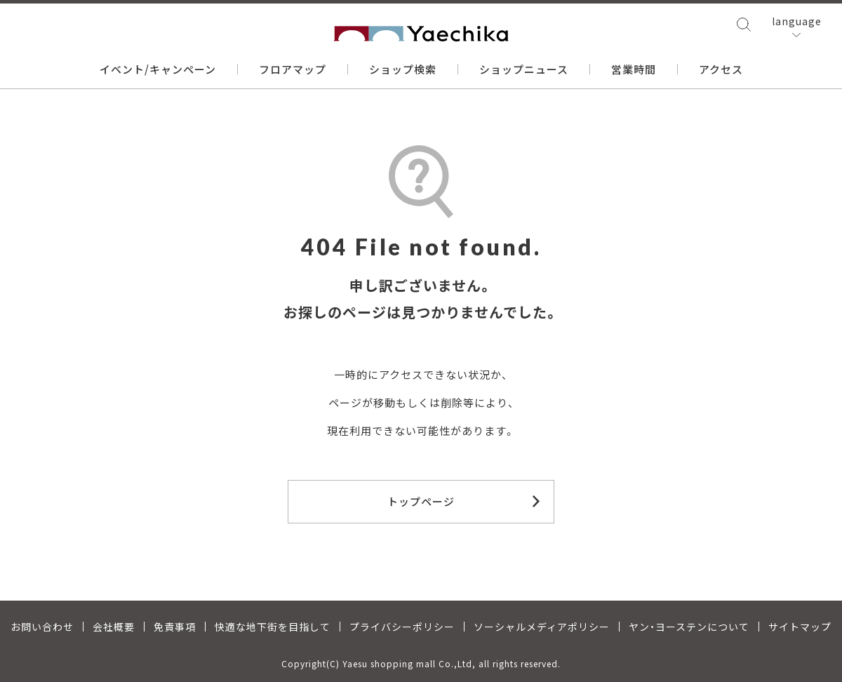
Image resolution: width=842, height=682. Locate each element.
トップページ (421, 501)
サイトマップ (799, 626)
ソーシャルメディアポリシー (542, 626)
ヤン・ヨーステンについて (689, 626)
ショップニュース (523, 69)
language (797, 21)
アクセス (721, 69)
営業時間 (633, 69)
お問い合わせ (42, 626)
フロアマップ (292, 69)
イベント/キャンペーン (158, 69)
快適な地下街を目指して (272, 626)
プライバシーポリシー (402, 626)
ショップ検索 (402, 69)
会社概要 (114, 626)
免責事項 (175, 626)
